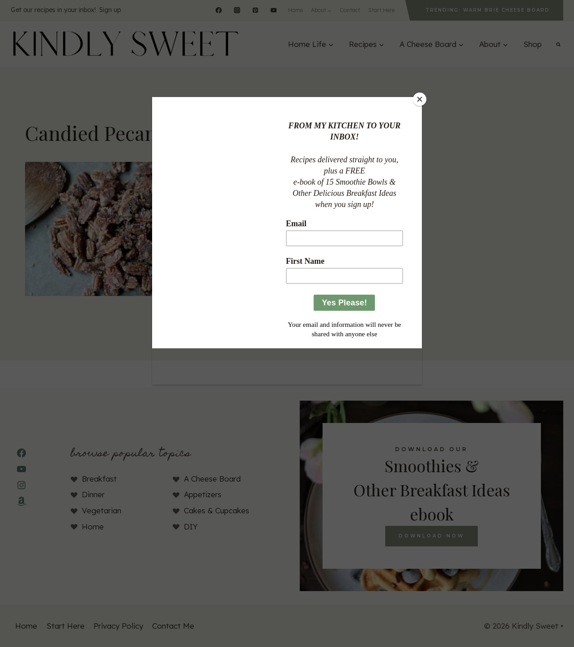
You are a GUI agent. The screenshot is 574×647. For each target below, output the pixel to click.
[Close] (419, 99)
